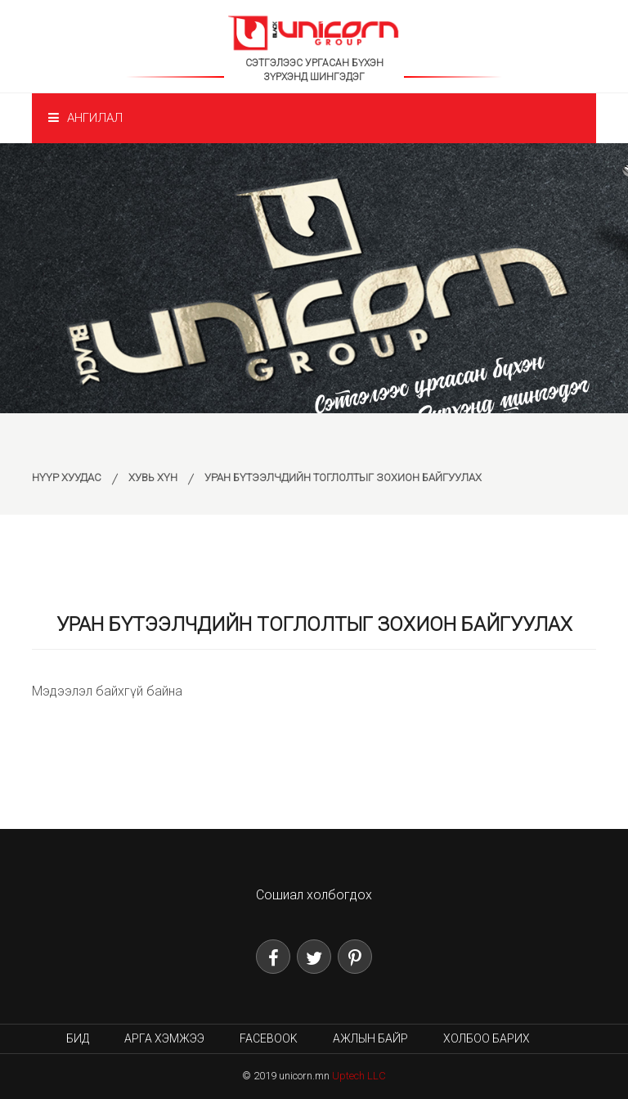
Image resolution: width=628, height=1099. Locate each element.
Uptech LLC (359, 1076)
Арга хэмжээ (164, 1038)
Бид (77, 1038)
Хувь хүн (152, 477)
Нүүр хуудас (66, 477)
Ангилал (85, 117)
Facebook (269, 1038)
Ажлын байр (370, 1038)
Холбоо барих (486, 1038)
